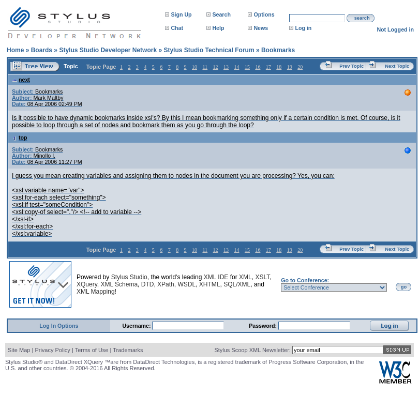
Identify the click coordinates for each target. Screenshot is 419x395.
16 (257, 67)
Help (218, 28)
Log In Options (58, 326)
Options (263, 14)
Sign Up (181, 14)
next (21, 80)
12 (215, 67)
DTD (147, 284)
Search (221, 14)
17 (268, 67)
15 (247, 67)
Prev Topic (351, 66)
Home (15, 50)
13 (226, 67)
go (404, 287)
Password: (263, 326)
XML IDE (216, 277)
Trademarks (128, 350)
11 (204, 67)
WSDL (186, 284)
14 (236, 67)
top (19, 137)
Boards (41, 50)
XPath (165, 284)
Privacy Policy (52, 350)
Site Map (19, 350)
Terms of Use (92, 350)
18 (278, 67)
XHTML (209, 284)
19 (289, 67)
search (362, 18)
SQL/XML (236, 284)
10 (194, 67)
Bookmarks (278, 50)
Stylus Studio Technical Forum (208, 50)
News (260, 28)
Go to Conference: (305, 280)
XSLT (262, 277)
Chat (177, 28)
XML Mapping (96, 291)
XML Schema (119, 284)
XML (245, 277)
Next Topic (397, 66)
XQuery (87, 284)
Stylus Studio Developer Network (108, 50)
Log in (303, 28)
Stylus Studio (129, 277)
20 (300, 67)
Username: (137, 326)
